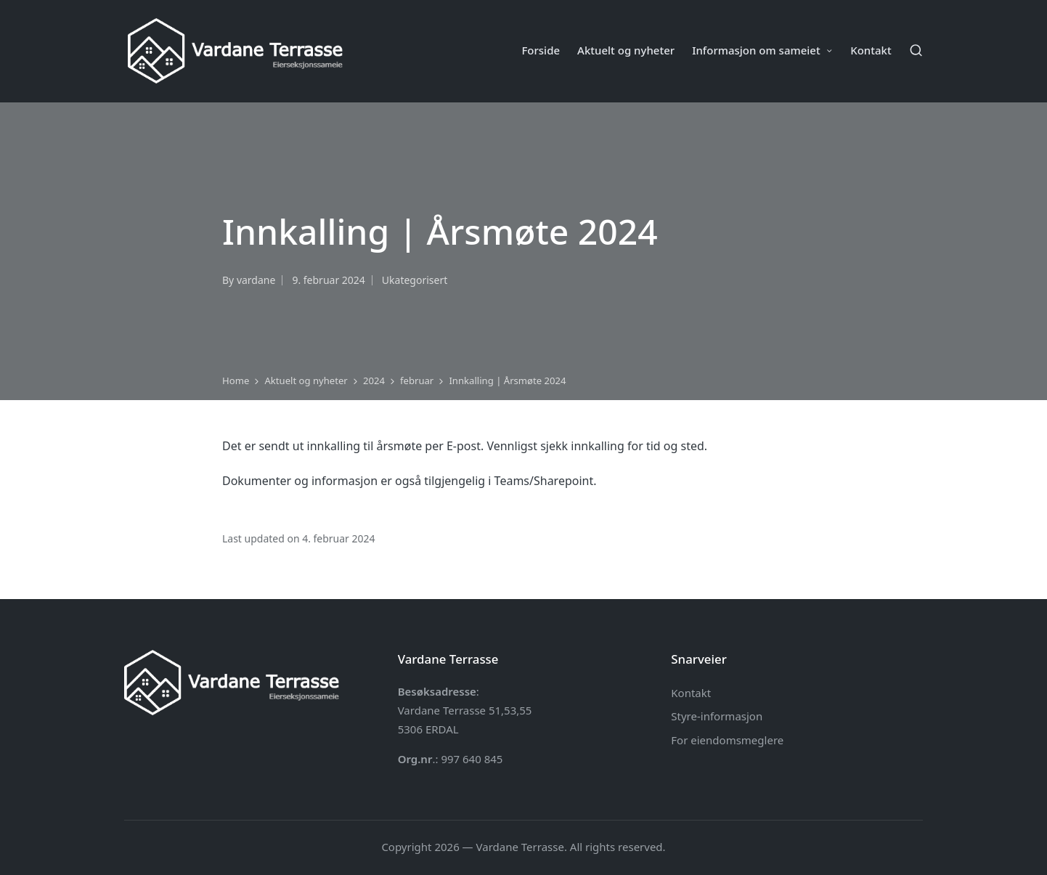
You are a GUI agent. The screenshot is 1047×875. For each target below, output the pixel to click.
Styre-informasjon (716, 716)
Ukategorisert (414, 280)
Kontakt (691, 692)
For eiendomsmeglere (727, 740)
